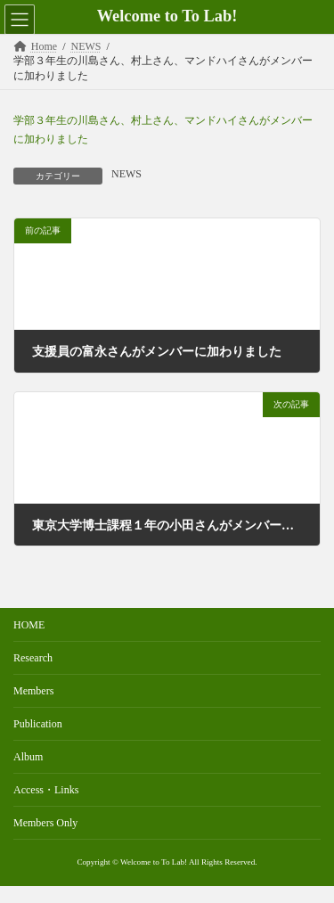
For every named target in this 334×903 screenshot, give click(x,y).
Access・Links (45, 790)
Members (33, 691)
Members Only (45, 823)
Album (28, 757)
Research (33, 658)
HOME (29, 625)
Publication (37, 724)
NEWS (126, 174)
